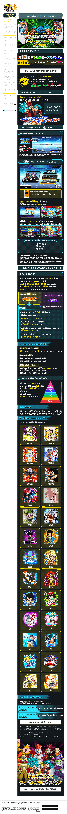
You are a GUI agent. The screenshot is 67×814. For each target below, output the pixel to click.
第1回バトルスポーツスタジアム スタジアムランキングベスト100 (9, 97)
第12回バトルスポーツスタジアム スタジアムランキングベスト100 (10, 26)
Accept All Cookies (49, 809)
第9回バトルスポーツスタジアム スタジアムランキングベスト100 (9, 45)
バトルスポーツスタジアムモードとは (9, 20)
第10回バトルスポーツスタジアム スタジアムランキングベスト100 (10, 39)
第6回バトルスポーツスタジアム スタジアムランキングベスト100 (9, 65)
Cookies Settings (50, 805)
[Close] (65, 807)
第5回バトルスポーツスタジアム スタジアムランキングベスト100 (9, 71)
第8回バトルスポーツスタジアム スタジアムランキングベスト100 (9, 52)
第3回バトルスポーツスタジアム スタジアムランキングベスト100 (9, 84)
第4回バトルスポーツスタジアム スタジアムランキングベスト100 (9, 77)
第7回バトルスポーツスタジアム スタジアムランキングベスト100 (9, 58)
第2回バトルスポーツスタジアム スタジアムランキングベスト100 (9, 90)
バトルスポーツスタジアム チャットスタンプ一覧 (9, 102)
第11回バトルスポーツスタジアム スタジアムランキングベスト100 (10, 32)
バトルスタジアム (9, 107)
